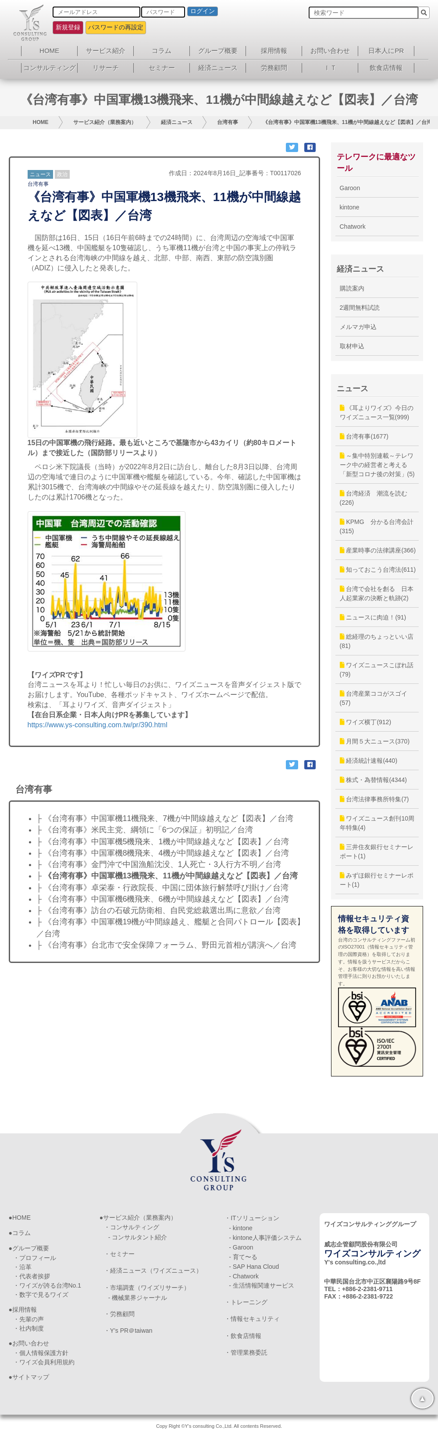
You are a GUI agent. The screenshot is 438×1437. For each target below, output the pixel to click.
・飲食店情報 (242, 1335)
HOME (49, 50)
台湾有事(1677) (364, 436)
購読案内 (352, 288)
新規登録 (68, 27)
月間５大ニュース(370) (375, 741)
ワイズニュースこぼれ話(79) (377, 670)
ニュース (40, 174)
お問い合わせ (330, 50)
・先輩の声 (28, 1319)
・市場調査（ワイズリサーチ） (147, 1287)
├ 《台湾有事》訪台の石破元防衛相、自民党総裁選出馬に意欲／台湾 (158, 910)
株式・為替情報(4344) (373, 779)
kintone (350, 207)
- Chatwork (244, 1276)
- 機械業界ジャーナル (137, 1297)
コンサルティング (49, 67)
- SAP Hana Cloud (254, 1266)
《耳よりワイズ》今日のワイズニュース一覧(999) (377, 412)
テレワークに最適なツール (376, 162)
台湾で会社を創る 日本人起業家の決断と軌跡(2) (377, 593)
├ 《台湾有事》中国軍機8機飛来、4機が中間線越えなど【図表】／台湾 (162, 853)
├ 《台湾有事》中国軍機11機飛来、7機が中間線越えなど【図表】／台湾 (164, 818)
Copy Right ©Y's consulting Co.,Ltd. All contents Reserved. (219, 1426)
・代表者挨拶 (31, 1276)
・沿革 (22, 1267)
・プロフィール (34, 1257)
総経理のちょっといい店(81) (377, 641)
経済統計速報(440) (369, 760)
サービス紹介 (105, 50)
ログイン (202, 10)
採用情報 (274, 50)
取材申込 (352, 346)
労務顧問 (274, 67)
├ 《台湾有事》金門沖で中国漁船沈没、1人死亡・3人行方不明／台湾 (158, 864)
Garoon (350, 187)
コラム (161, 50)
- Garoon (241, 1247)
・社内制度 (28, 1328)
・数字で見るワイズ (40, 1294)
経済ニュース (218, 67)
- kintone (241, 1228)
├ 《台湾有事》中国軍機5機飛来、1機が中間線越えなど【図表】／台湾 (162, 841)
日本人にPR (386, 50)
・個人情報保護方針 (40, 1352)
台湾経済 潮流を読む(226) (374, 498)
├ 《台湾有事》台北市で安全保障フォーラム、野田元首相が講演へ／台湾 (166, 945)
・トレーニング (245, 1302)
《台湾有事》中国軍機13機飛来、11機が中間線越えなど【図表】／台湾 (347, 122)
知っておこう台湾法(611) (378, 569)
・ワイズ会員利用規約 (44, 1362)
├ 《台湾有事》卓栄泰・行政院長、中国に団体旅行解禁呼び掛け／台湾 (162, 887)
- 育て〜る (243, 1256)
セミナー (162, 67)
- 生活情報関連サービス (261, 1285)
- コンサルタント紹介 (137, 1237)
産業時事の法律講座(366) (378, 550)
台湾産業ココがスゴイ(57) (374, 698)
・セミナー (119, 1253)
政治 (62, 174)
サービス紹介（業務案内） (104, 122)
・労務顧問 (119, 1313)
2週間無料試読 (360, 307)
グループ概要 (218, 50)
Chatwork (353, 226)
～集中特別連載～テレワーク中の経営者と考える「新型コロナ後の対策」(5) (377, 465)
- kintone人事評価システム (265, 1237)
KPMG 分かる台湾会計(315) (376, 526)
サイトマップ (30, 1376)
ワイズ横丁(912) (366, 722)
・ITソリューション (251, 1217)
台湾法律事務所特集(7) (374, 799)
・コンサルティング (131, 1227)
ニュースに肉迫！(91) (373, 617)
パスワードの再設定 (115, 27)
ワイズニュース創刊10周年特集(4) (377, 823)
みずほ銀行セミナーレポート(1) (377, 880)
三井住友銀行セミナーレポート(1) (377, 851)
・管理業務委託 (245, 1352)
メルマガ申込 (358, 326)
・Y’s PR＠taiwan (128, 1330)
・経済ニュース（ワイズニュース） (153, 1270)
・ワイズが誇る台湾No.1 (47, 1285)
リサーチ (106, 67)
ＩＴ (330, 67)
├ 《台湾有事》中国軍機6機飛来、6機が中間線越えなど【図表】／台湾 (162, 899)
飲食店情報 (386, 67)
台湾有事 (227, 122)
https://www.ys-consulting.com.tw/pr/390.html (97, 725)
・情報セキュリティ (252, 1318)
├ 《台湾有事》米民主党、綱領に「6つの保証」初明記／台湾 (144, 829)
